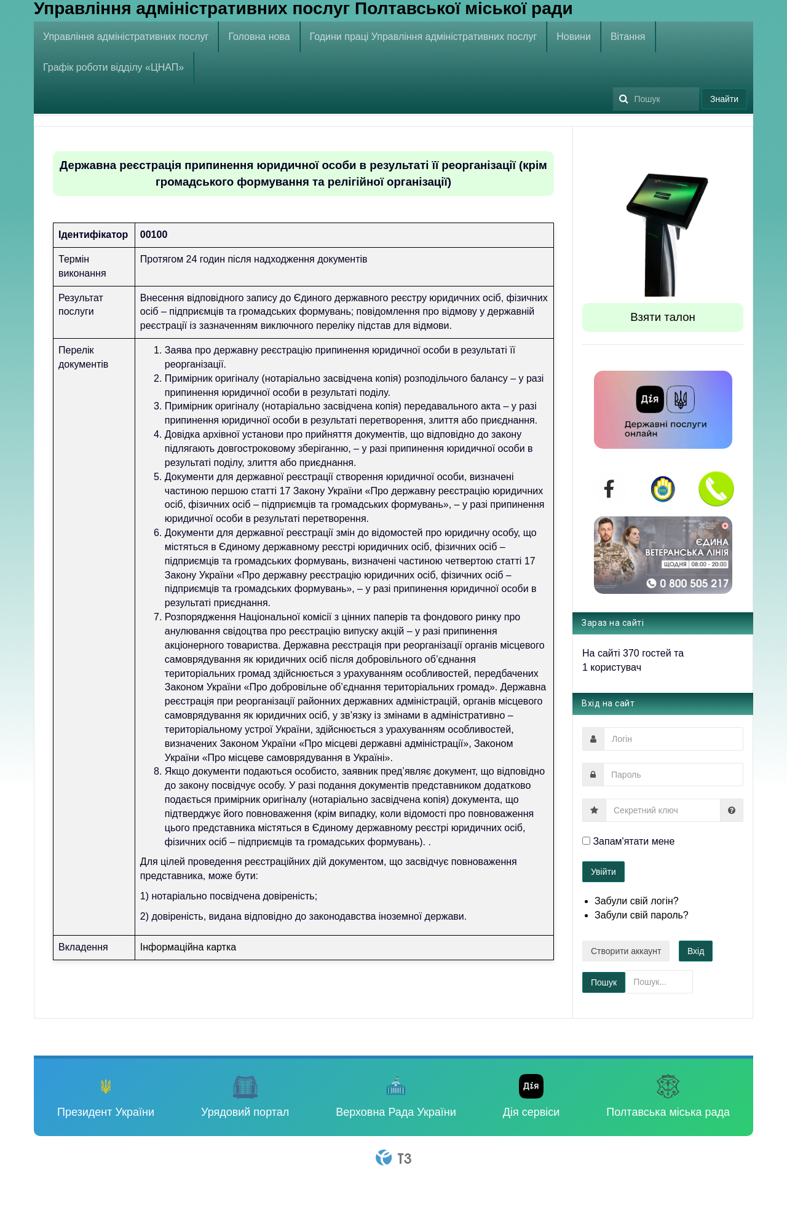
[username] (673, 739)
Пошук (613, 83)
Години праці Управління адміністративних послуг (423, 36)
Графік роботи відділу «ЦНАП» (113, 67)
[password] (673, 774)
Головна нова (259, 36)
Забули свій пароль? (642, 915)
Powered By (393, 1157)
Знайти (724, 99)
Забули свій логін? (637, 901)
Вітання (628, 36)
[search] (656, 99)
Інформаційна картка (188, 947)
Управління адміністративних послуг (125, 36)
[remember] (586, 841)
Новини (573, 36)
